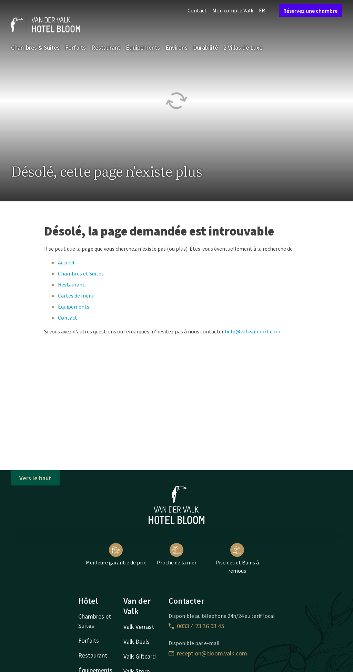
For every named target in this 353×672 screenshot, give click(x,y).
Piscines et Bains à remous (237, 558)
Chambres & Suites (35, 47)
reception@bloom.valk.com (208, 653)
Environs (176, 47)
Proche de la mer (176, 554)
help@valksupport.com (252, 331)
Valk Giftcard (139, 656)
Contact (197, 10)
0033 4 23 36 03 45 (196, 626)
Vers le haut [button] (35, 478)
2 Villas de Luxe (242, 47)
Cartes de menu (76, 295)
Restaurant (105, 47)
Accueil (66, 262)
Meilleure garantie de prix (116, 554)
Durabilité (205, 47)
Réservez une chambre (310, 10)
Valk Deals (136, 641)
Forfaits (75, 47)
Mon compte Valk (232, 10)
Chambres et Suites (81, 273)
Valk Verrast (138, 627)
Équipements (143, 47)
